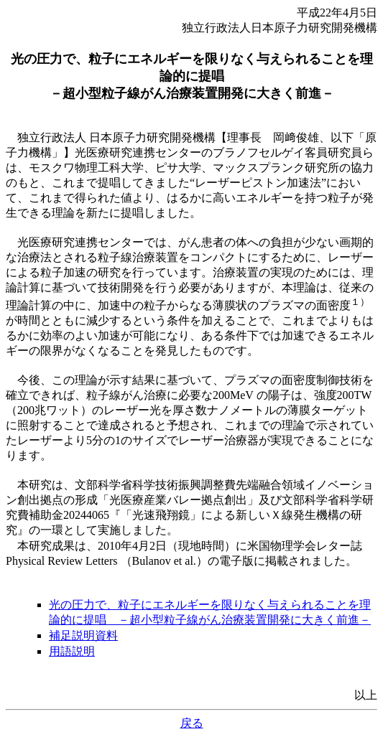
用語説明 (72, 651)
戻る (191, 723)
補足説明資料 (83, 635)
